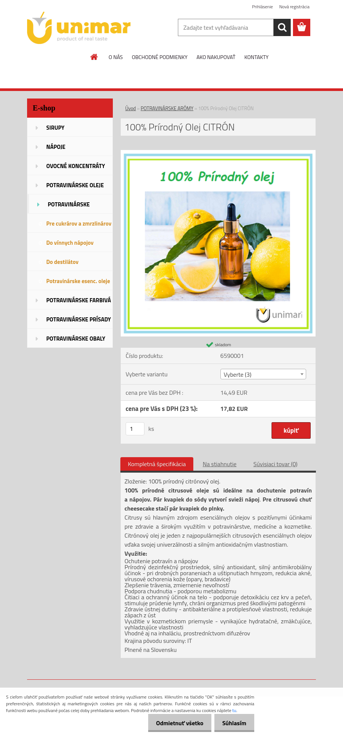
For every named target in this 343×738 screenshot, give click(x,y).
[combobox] (263, 374)
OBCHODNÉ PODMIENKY (159, 57)
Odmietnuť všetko (175, 722)
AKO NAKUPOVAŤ (215, 57)
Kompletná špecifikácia (157, 463)
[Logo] (79, 28)
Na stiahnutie (220, 463)
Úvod (130, 108)
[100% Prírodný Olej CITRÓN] (218, 153)
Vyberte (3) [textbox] (238, 374)
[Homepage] (94, 56)
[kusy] (135, 428)
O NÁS (116, 57)
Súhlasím (233, 722)
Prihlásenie (262, 6)
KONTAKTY (256, 57)
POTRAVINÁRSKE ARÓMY (167, 108)
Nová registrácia (294, 6)
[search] (282, 27)
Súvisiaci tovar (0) (275, 463)
